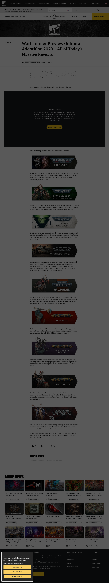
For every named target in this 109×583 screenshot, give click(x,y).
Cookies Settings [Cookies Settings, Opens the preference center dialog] (17, 576)
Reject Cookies (17, 571)
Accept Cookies (17, 567)
